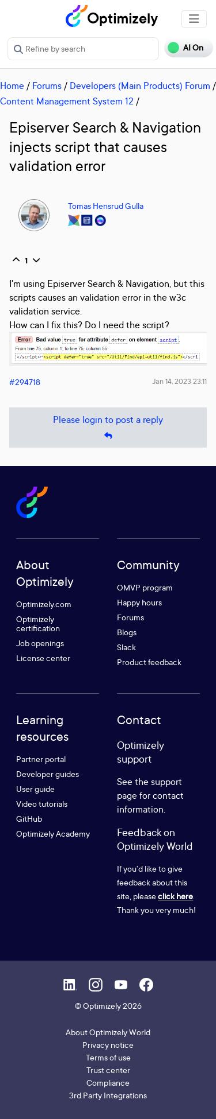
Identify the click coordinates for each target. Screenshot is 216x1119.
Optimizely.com (43, 604)
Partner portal (41, 758)
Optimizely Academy (53, 833)
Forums (47, 85)
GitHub (29, 818)
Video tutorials (41, 803)
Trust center (108, 1069)
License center (43, 657)
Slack (126, 647)
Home (12, 85)
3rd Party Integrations (108, 1095)
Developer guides (47, 773)
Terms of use (108, 1057)
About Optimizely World (108, 1032)
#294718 (24, 381)
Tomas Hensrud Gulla (105, 205)
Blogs (127, 632)
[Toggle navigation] (194, 19)
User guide (35, 788)
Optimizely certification (38, 623)
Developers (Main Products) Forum (140, 85)
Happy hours (139, 602)
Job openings (40, 643)
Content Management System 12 (67, 101)
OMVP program (145, 587)
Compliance (108, 1082)
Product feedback (149, 661)
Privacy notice (108, 1044)
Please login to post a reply (108, 427)
